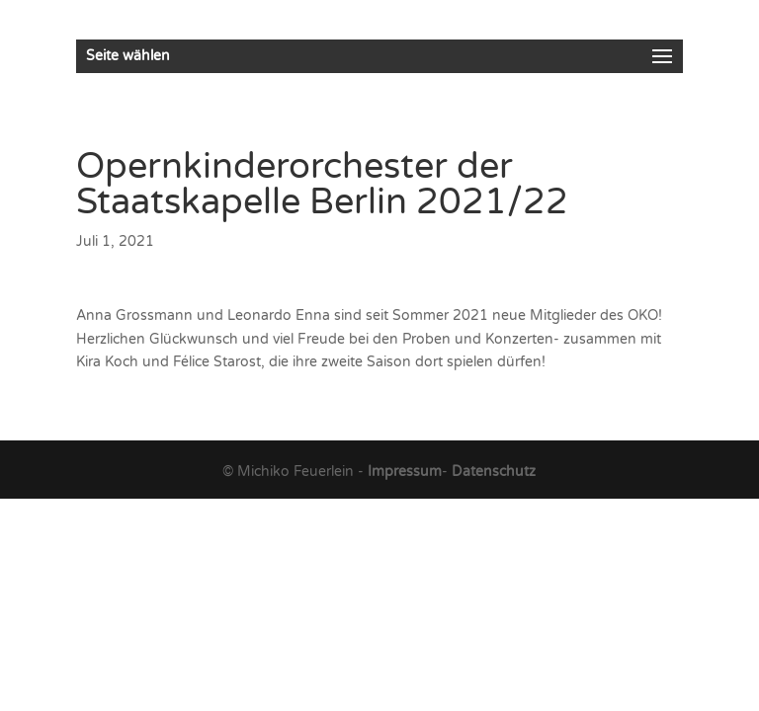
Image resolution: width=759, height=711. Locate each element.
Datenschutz (494, 471)
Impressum (405, 471)
